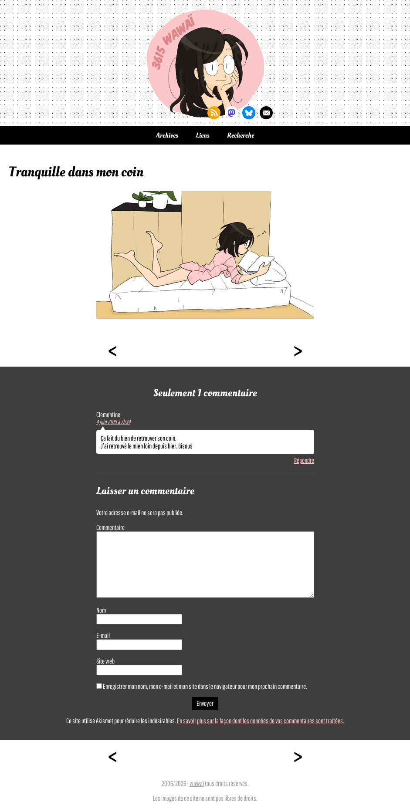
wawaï (197, 783)
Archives (167, 135)
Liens (203, 135)
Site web (105, 661)
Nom (101, 610)
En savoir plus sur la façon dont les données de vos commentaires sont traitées (260, 721)
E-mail (103, 635)
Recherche (240, 135)
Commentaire (110, 527)
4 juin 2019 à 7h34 (113, 421)
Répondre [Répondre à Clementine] (304, 460)
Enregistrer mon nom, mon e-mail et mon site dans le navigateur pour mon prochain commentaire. (205, 686)
